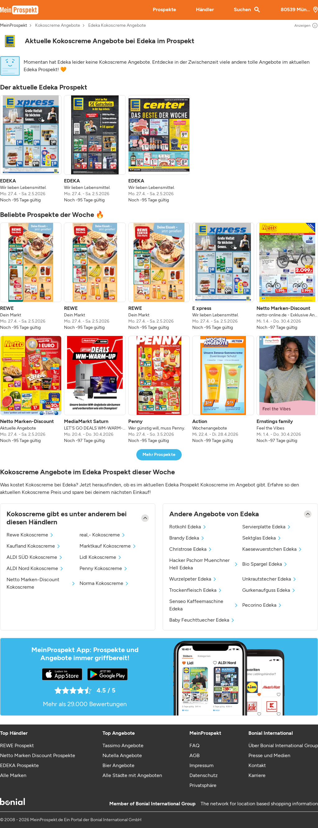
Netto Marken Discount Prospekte (37, 755)
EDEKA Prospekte (19, 765)
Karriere (257, 775)
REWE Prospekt (17, 745)
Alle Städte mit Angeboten (132, 775)
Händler (205, 9)
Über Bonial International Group (283, 745)
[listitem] (30, 149)
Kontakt (257, 765)
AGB (194, 755)
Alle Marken (13, 775)
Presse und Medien (269, 755)
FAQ (194, 745)
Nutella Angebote (122, 755)
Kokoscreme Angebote (57, 25)
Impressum (201, 765)
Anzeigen (306, 25)
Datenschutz (203, 775)
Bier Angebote (118, 765)
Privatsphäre (202, 785)
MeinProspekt (13, 25)
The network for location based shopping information (259, 804)
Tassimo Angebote (122, 745)
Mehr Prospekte (159, 454)
